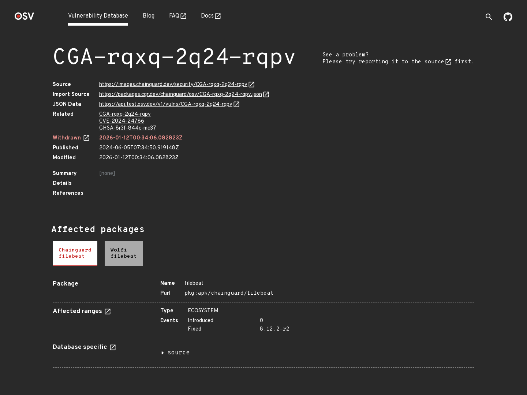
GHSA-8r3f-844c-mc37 (127, 128)
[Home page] (24, 18)
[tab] (75, 253)
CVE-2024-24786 (121, 121)
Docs (207, 16)
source (179, 353)
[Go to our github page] (508, 19)
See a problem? (345, 55)
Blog (148, 16)
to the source (422, 62)
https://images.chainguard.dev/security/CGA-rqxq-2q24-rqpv (173, 84)
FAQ (174, 16)
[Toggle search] (489, 17)
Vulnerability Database (98, 16)
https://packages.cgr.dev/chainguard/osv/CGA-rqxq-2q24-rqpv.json (180, 94)
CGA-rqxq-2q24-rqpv (125, 114)
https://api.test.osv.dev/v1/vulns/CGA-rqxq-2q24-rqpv (165, 104)
